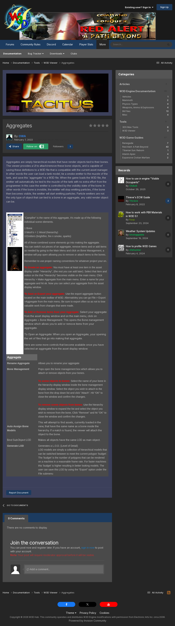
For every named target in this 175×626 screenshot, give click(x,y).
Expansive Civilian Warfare (145, 157)
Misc (145, 114)
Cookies (104, 612)
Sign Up (164, 7)
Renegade (145, 143)
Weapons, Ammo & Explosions (145, 107)
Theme (71, 612)
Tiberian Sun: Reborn (145, 150)
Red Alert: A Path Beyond (145, 146)
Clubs (74, 53)
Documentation (12, 53)
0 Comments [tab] (16, 518)
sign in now (87, 547)
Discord (51, 44)
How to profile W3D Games (141, 246)
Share (14, 146)
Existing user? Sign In (139, 7)
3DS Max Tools (145, 127)
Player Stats (86, 44)
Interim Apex (145, 154)
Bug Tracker (35, 53)
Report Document (18, 492)
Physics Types (145, 103)
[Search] (126, 44)
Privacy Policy (88, 612)
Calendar (67, 44)
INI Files (145, 111)
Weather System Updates (140, 231)
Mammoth (145, 100)
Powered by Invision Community (87, 620)
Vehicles (145, 96)
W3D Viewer (145, 130)
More (103, 44)
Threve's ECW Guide (138, 197)
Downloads (57, 53)
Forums (10, 44)
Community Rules (30, 44)
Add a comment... (38, 569)
